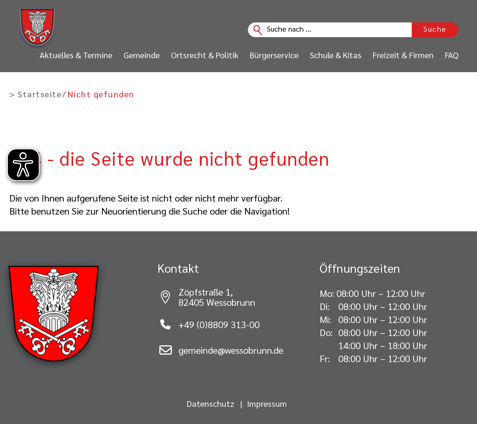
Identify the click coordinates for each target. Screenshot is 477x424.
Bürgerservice (274, 55)
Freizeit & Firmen (403, 55)
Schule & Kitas (335, 55)
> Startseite (35, 94)
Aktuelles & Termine (76, 55)
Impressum (267, 403)
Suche (435, 29)
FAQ (451, 55)
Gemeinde (141, 55)
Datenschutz (210, 403)
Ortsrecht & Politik (204, 55)
